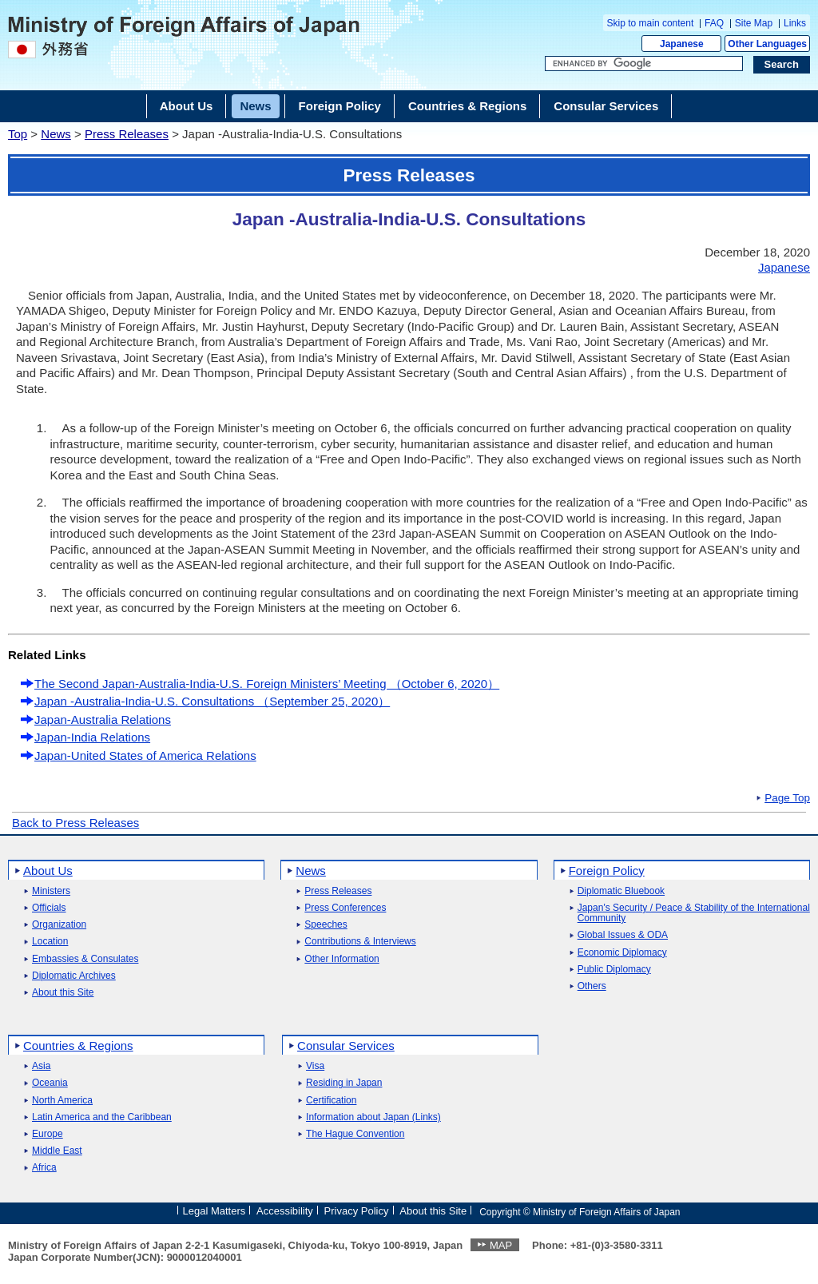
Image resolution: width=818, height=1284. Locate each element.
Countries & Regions (78, 1045)
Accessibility (284, 1211)
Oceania (50, 1083)
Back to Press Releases (75, 822)
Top (17, 134)
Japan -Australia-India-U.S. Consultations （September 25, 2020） (212, 701)
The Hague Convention (355, 1134)
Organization (59, 925)
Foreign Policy (607, 870)
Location (50, 941)
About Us (48, 870)
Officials (49, 908)
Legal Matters (213, 1211)
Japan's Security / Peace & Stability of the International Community (694, 913)
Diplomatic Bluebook (621, 891)
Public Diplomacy (614, 969)
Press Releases (127, 134)
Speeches (325, 925)
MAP (501, 1245)
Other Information (341, 959)
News (56, 134)
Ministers (51, 891)
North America (62, 1100)
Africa (44, 1168)
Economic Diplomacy (622, 953)
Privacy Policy (356, 1211)
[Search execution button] (782, 65)
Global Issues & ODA (623, 935)
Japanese (682, 44)
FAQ (714, 23)
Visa (315, 1066)
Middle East (57, 1151)
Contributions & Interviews (359, 941)
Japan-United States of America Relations (145, 755)
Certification (331, 1100)
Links (795, 23)
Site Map (753, 23)
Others (592, 986)
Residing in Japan (344, 1083)
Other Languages (767, 44)
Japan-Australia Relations (102, 719)
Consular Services (346, 1045)
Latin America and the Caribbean (102, 1117)
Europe (47, 1134)
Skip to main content (650, 23)
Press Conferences (345, 908)
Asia (41, 1066)
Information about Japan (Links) (373, 1117)
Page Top (787, 798)
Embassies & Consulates (85, 959)
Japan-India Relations (92, 737)
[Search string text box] (644, 64)
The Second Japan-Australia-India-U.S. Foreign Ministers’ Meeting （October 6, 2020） (266, 683)
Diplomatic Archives (74, 976)
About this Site (62, 993)
